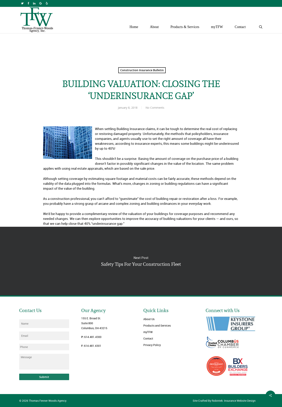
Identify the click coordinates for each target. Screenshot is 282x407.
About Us (149, 319)
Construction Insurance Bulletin (142, 70)
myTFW (148, 332)
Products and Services (157, 325)
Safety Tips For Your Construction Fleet (141, 261)
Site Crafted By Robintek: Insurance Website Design (224, 400)
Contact (148, 338)
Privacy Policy (152, 345)
